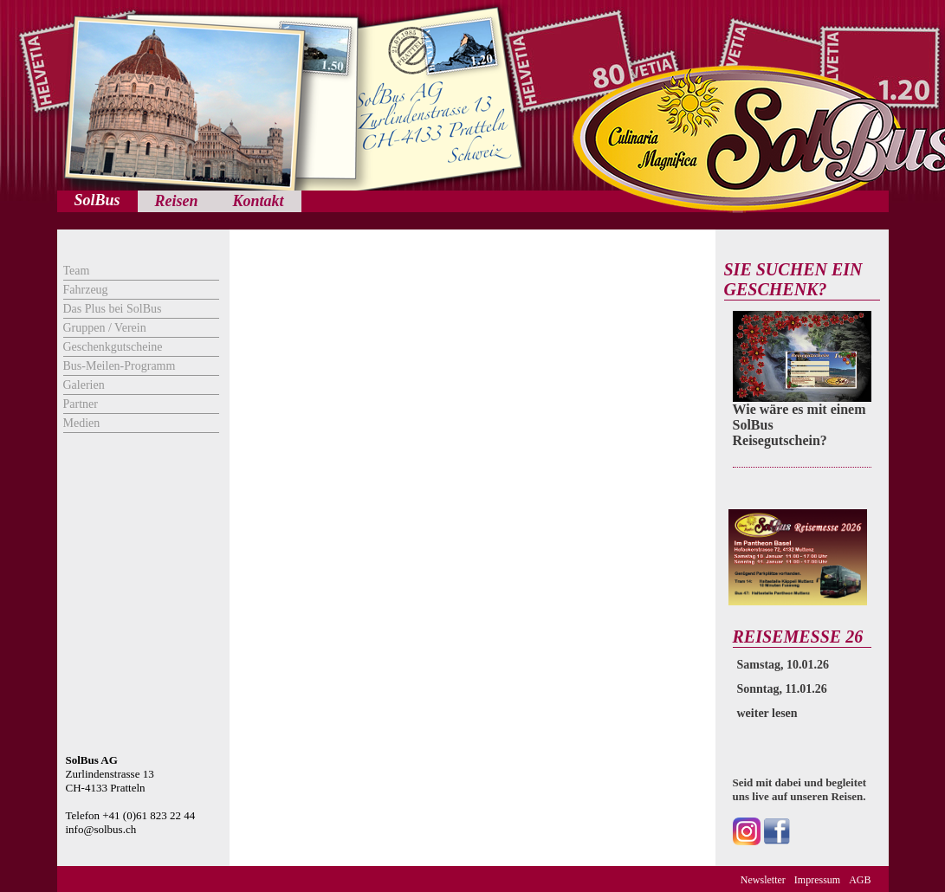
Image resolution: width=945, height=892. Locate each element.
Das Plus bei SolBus (112, 308)
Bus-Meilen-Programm (119, 365)
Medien (81, 423)
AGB (860, 880)
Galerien (84, 384)
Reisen (176, 201)
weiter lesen (767, 713)
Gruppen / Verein (104, 327)
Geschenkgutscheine (113, 346)
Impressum (817, 880)
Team (76, 270)
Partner (80, 404)
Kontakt (258, 201)
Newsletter (763, 880)
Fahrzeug (85, 289)
